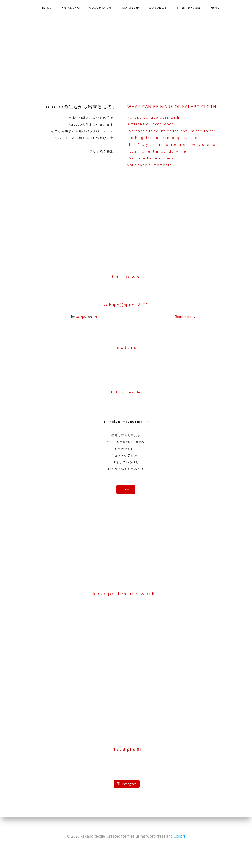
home (46, 8)
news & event (101, 8)
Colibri (179, 836)
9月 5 (96, 318)
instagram (70, 8)
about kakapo (188, 8)
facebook (130, 8)
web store (158, 8)
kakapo (81, 318)
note (215, 8)
